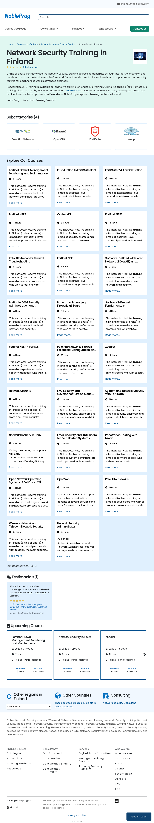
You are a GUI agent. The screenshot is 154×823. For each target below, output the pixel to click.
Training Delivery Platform (91, 768)
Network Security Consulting (119, 703)
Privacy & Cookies (77, 815)
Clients (120, 768)
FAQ (118, 784)
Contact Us (139, 28)
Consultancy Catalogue (51, 770)
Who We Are (106, 28)
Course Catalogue (15, 28)
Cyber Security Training (27, 44)
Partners (121, 763)
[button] (144, 654)
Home (10, 44)
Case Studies (52, 758)
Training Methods (19, 763)
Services (77, 28)
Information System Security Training (58, 44)
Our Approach (53, 753)
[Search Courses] (93, 17)
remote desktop (73, 90)
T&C (118, 789)
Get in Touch (138, 816)
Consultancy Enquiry (57, 763)
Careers (120, 779)
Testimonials (124, 773)
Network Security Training (90, 44)
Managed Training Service (91, 760)
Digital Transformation (95, 753)
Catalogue (14, 753)
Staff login (77, 821)
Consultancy (48, 28)
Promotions (15, 758)
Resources (14, 768)
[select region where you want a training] (29, 706)
